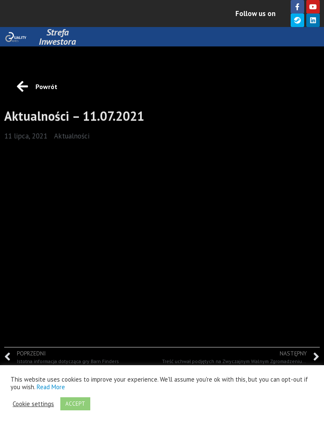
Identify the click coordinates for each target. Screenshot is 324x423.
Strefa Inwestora (57, 36)
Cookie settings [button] (33, 404)
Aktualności (71, 136)
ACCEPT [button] (75, 403)
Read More (51, 387)
